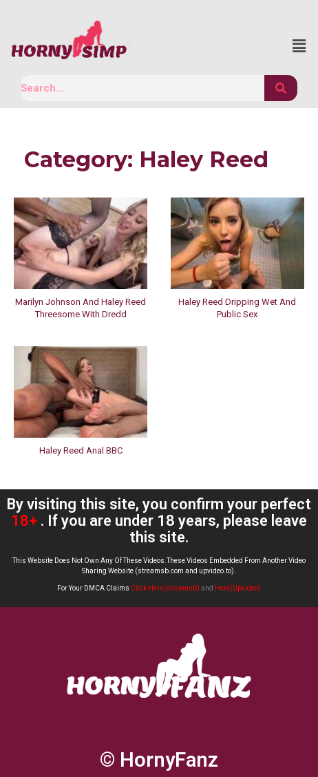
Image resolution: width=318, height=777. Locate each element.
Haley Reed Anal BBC (81, 450)
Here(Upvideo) (238, 588)
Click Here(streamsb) (165, 588)
